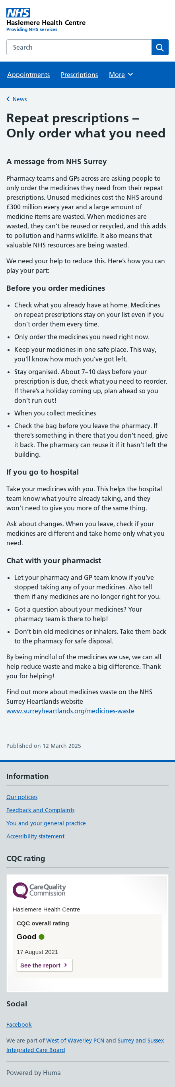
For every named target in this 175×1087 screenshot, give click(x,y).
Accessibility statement (35, 836)
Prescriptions (79, 75)
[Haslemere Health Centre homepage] (47, 20)
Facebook (19, 1024)
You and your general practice (46, 823)
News (20, 99)
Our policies (21, 797)
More (121, 74)
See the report (40, 965)
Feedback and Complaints (40, 810)
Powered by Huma (33, 1073)
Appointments (28, 75)
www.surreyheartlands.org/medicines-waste (70, 711)
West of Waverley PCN (75, 1040)
